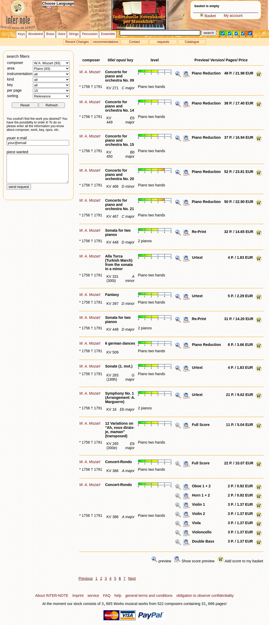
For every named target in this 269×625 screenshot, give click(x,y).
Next (132, 578)
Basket (208, 16)
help (117, 595)
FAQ (106, 595)
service (93, 595)
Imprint (78, 595)
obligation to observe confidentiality (205, 595)
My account (233, 15)
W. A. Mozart (89, 72)
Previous (86, 578)
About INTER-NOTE (51, 595)
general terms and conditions (149, 595)
